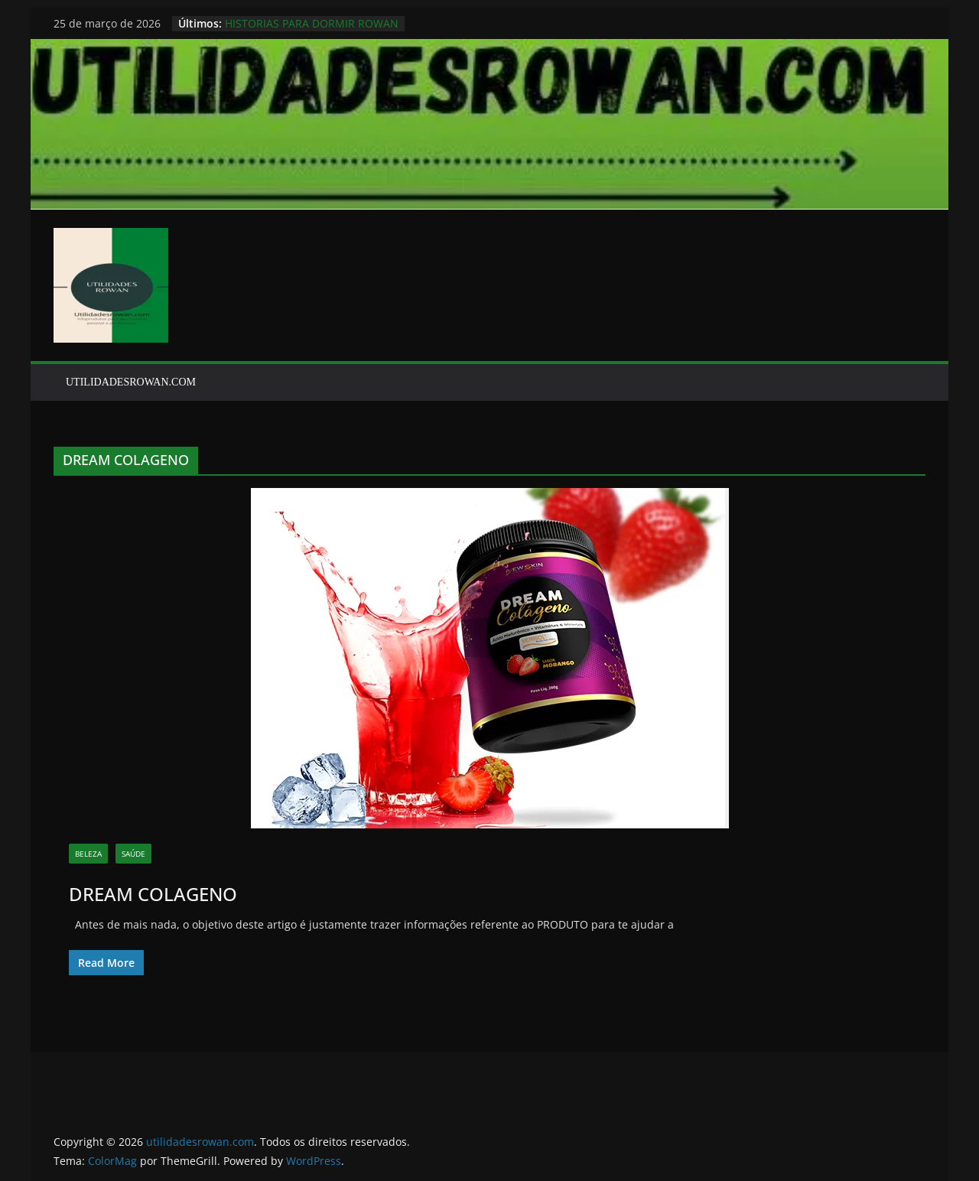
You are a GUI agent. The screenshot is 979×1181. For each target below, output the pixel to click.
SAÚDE (133, 853)
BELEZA (88, 853)
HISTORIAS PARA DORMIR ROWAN (311, 23)
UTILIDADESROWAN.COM (131, 382)
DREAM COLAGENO (153, 893)
